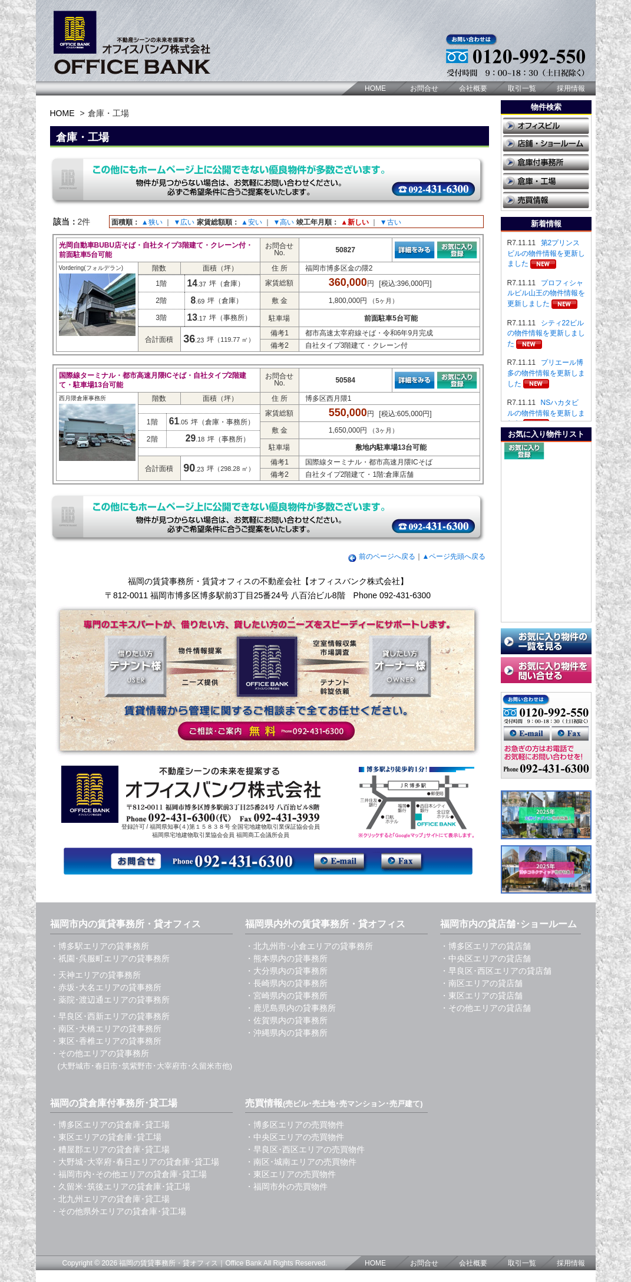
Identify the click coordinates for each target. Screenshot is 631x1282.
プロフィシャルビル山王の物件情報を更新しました (546, 293)
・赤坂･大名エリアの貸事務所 (105, 987)
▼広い (183, 222)
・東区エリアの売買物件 (290, 1174)
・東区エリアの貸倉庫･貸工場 (105, 1137)
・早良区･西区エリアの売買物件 (305, 1149)
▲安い (251, 222)
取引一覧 (522, 88)
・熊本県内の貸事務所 (286, 958)
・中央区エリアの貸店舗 (485, 958)
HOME (375, 88)
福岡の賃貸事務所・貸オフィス (168, 1263)
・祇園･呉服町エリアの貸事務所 (110, 958)
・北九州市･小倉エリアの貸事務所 (309, 946)
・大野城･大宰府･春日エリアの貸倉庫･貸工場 (134, 1161)
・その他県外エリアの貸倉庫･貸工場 (118, 1211)
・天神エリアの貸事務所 (95, 975)
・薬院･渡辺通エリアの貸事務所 (110, 999)
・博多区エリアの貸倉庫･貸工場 (110, 1124)
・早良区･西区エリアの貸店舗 (495, 970)
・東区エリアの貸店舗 (481, 995)
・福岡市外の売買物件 (286, 1186)
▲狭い (152, 222)
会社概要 (473, 88)
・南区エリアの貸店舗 (481, 983)
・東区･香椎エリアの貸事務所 (105, 1041)
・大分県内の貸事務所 (286, 970)
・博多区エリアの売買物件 (294, 1124)
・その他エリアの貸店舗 (485, 1008)
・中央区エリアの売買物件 (294, 1137)
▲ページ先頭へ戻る (454, 556)
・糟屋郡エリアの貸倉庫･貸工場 (110, 1149)
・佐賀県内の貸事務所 (286, 1020)
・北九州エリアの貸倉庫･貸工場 (110, 1199)
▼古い (390, 222)
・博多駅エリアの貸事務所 (99, 946)
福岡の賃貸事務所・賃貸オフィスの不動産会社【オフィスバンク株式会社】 (268, 581)
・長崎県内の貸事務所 (286, 983)
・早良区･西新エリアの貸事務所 (110, 1016)
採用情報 (571, 88)
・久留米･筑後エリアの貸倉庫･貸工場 (120, 1186)
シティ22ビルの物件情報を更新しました (546, 333)
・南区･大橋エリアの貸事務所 (105, 1028)
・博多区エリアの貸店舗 (485, 946)
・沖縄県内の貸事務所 (286, 1032)
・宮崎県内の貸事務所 (286, 995)
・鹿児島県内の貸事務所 (290, 1008)
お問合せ (424, 88)
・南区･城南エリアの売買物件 (300, 1161)
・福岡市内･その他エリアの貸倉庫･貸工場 (128, 1174)
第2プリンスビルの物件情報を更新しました (546, 253)
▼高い (284, 222)
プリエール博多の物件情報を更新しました (546, 372)
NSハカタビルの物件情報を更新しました (546, 412)
